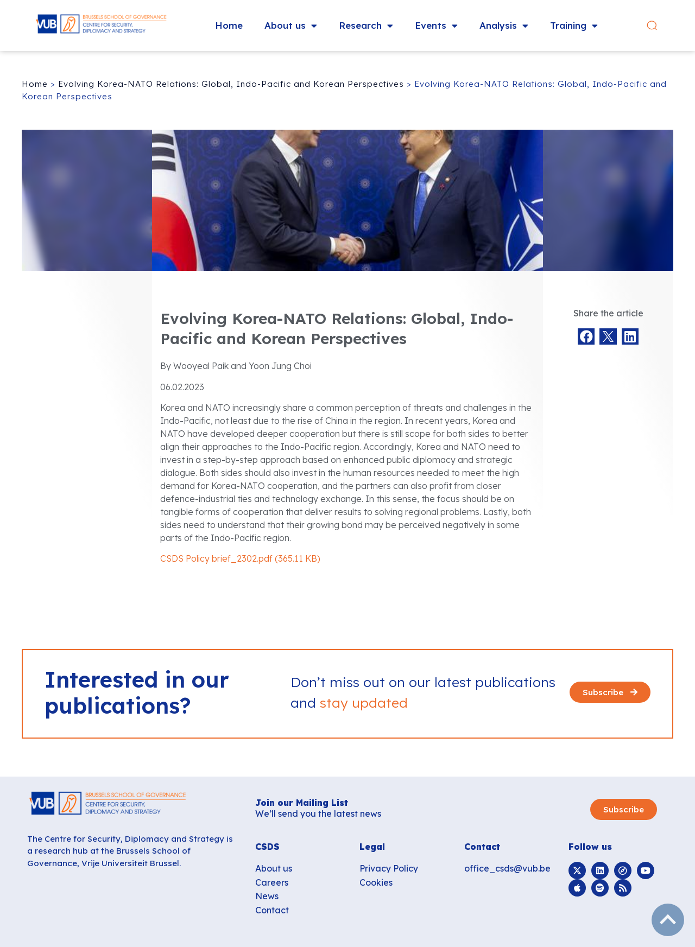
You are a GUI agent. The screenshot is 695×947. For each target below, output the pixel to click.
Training (574, 26)
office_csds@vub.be (507, 868)
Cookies (376, 882)
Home (229, 25)
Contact (272, 910)
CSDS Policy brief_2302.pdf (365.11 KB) (240, 558)
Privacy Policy (388, 868)
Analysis (503, 26)
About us (290, 26)
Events (436, 26)
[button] (664, 26)
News (267, 896)
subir (668, 920)
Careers (271, 882)
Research (366, 26)
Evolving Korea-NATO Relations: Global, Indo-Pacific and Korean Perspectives (231, 84)
